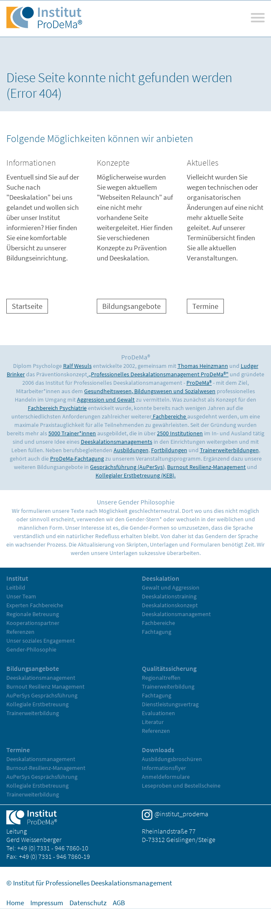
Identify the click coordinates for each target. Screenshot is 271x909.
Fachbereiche (169, 416)
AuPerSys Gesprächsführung (41, 695)
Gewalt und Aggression (170, 587)
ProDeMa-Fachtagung (77, 458)
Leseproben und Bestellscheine (181, 785)
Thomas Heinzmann (203, 366)
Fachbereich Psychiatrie (57, 408)
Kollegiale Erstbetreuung (37, 704)
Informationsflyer (164, 768)
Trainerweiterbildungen (229, 450)
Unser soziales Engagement (40, 640)
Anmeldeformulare (166, 776)
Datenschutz (87, 902)
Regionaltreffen (161, 677)
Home (15, 902)
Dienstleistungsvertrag (170, 704)
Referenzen (20, 631)
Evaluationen (158, 713)
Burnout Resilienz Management (45, 686)
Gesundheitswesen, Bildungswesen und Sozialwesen (149, 391)
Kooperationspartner (32, 623)
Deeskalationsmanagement (176, 614)
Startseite (27, 306)
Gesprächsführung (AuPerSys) (127, 467)
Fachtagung (156, 631)
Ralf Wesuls (77, 366)
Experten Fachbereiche (34, 605)
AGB (119, 902)
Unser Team (21, 596)
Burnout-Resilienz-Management (45, 768)
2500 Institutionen (180, 433)
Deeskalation (160, 578)
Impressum (46, 902)
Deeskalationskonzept (170, 605)
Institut (17, 578)
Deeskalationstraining (169, 596)
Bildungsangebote (131, 306)
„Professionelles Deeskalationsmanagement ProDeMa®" (157, 374)
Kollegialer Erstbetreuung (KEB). (135, 475)
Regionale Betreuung (32, 614)
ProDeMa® (199, 382)
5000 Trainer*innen (72, 433)
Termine (205, 306)
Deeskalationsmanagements (116, 441)
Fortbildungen (169, 450)
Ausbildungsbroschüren (172, 759)
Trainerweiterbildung (32, 713)
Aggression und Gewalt (106, 399)
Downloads (158, 749)
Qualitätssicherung (169, 668)
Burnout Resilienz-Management (206, 467)
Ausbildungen (131, 450)
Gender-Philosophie (31, 649)
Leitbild (15, 587)
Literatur (153, 722)
